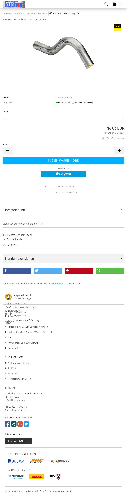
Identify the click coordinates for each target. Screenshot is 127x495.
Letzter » (42, 13)
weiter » (31, 13)
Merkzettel (13, 373)
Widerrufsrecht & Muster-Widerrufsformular (31, 332)
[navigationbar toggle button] (123, 4)
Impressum (13, 316)
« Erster (8, 13)
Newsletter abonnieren (19, 378)
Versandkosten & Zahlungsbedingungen (28, 326)
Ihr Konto (12, 368)
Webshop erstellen (14, 490)
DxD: (5, 111)
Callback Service (16, 348)
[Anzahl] (63, 150)
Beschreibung (15, 210)
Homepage (57, 283)
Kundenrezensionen (19, 258)
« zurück (19, 13)
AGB (10, 337)
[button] (8, 150)
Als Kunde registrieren (19, 362)
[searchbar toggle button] (106, 4)
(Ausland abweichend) (84, 102)
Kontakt (12, 321)
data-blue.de (65, 490)
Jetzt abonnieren (18, 441)
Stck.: (5, 144)
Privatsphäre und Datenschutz (23, 342)
